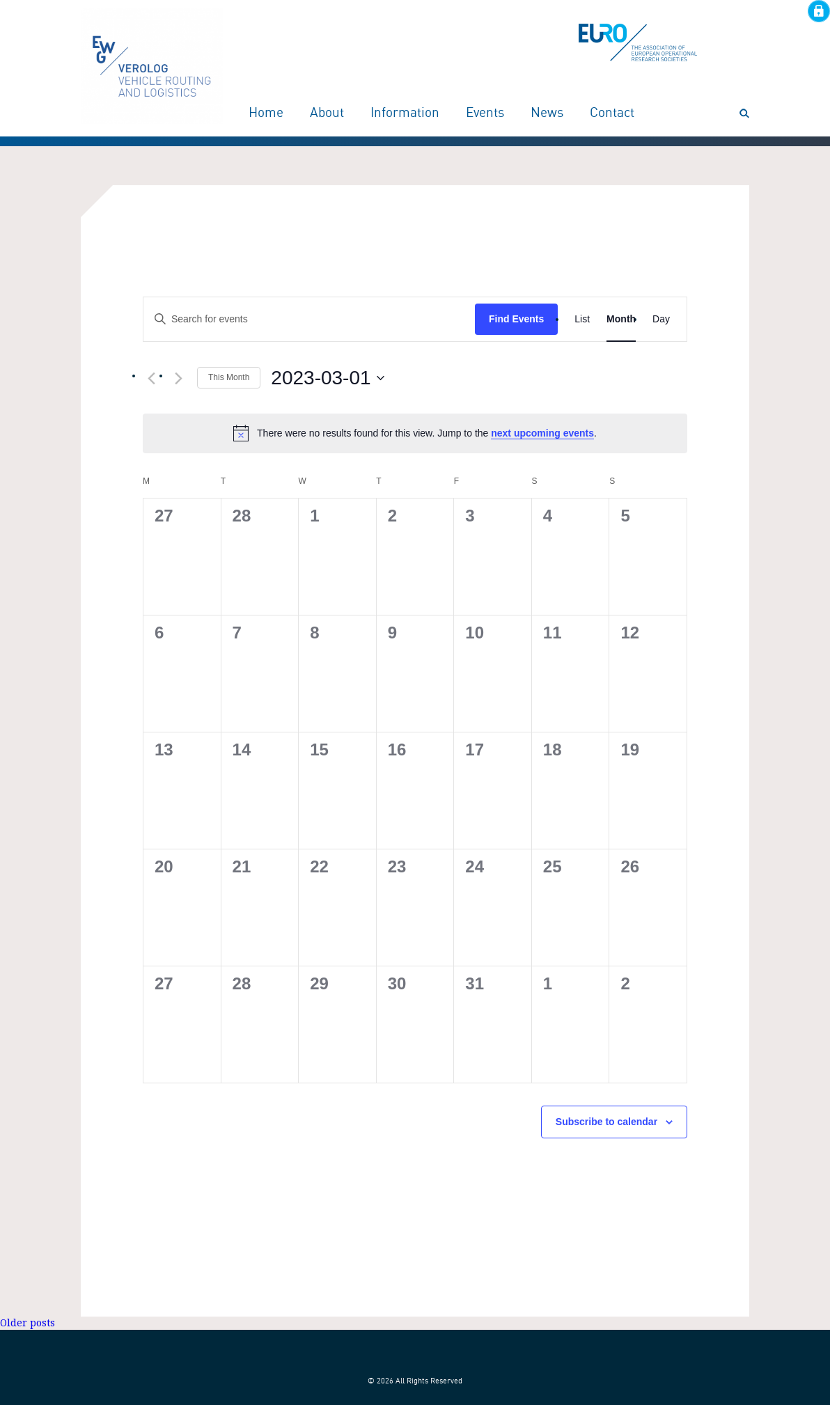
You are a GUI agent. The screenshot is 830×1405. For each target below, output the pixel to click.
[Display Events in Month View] (621, 319)
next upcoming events (542, 433)
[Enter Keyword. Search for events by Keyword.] (309, 319)
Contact (612, 113)
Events (485, 113)
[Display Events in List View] (582, 319)
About (327, 113)
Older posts (27, 1322)
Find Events (516, 318)
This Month (228, 377)
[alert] (415, 433)
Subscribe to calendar (606, 1121)
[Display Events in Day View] (661, 319)
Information (404, 113)
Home (266, 113)
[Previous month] (151, 378)
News (547, 113)
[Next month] (178, 378)
